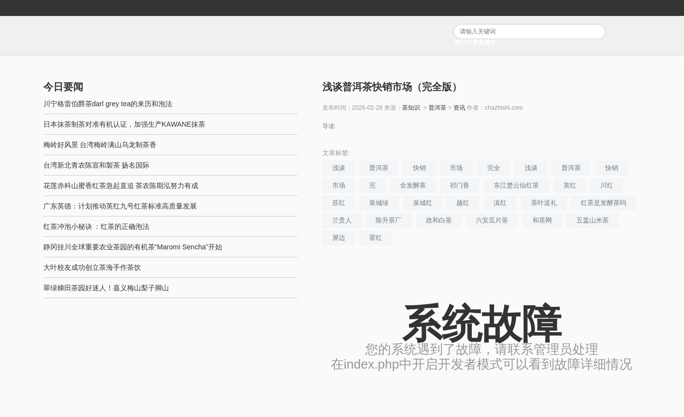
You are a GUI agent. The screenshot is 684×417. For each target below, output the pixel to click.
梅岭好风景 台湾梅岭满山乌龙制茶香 (100, 145)
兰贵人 (342, 220)
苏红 (338, 203)
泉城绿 (379, 203)
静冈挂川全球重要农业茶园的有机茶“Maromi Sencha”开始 (132, 247)
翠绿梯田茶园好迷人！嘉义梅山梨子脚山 (106, 288)
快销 (419, 168)
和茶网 (542, 220)
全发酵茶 (413, 185)
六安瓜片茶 (492, 220)
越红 (462, 203)
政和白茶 (439, 220)
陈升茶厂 (389, 220)
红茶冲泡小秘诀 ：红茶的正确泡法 (96, 226)
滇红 (500, 203)
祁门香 (459, 185)
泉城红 (422, 203)
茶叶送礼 (544, 203)
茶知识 (411, 107)
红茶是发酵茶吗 (603, 203)
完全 (493, 168)
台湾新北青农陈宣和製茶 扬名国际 (96, 165)
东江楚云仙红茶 (516, 185)
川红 (606, 185)
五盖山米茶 (592, 220)
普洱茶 (437, 107)
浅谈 (338, 168)
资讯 (459, 107)
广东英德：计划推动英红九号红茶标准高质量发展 (120, 206)
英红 (569, 185)
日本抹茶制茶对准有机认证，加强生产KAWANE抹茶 (124, 124)
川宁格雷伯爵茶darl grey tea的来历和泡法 (108, 104)
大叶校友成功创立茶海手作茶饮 (92, 267)
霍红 (375, 237)
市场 (456, 168)
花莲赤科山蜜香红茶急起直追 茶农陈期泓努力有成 (121, 186)
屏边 (338, 237)
